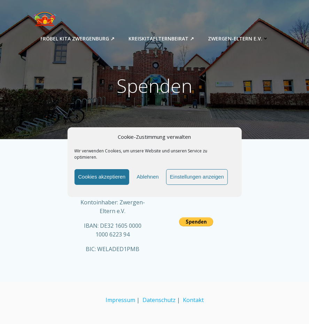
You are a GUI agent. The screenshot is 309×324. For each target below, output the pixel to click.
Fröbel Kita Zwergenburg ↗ (77, 38)
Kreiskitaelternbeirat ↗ (161, 38)
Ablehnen (148, 177)
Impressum (120, 300)
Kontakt (193, 300)
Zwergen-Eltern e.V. (238, 38)
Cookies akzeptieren (101, 177)
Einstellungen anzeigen (197, 177)
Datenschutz (159, 300)
